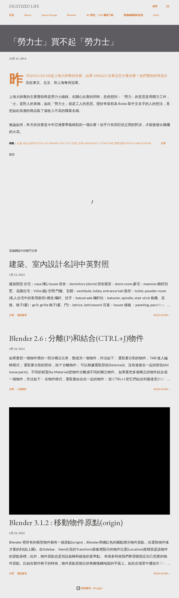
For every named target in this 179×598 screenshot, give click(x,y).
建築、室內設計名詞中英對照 (59, 264)
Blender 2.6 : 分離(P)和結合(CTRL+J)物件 (76, 338)
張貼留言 (22, 315)
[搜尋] (154, 6)
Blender (71, 14)
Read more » (162, 315)
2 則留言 (21, 389)
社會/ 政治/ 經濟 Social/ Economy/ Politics (44, 143)
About (27, 14)
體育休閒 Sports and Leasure (132, 143)
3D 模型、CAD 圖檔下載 (99, 14)
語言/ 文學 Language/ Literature (92, 143)
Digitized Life (24, 6)
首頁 (11, 14)
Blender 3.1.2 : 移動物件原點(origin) (66, 522)
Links (156, 14)
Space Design (49, 14)
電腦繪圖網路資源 (133, 14)
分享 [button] (163, 143)
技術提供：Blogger (89, 588)
